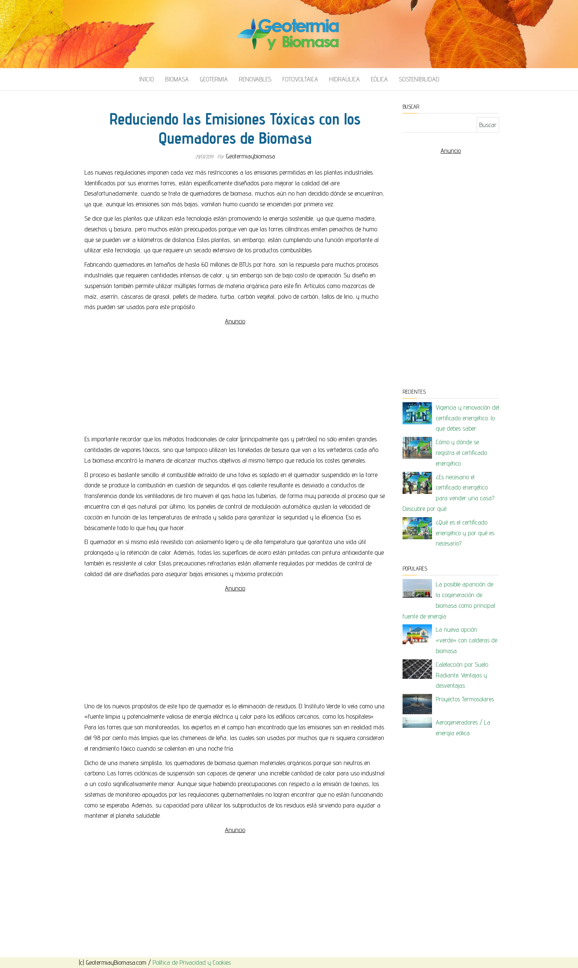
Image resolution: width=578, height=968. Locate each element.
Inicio (146, 79)
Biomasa (177, 79)
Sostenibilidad (419, 79)
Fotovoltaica (300, 79)
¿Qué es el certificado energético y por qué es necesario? (465, 532)
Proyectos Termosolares (465, 699)
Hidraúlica (344, 79)
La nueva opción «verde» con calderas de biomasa (466, 640)
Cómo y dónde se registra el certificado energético (461, 452)
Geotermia (214, 79)
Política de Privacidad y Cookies (192, 962)
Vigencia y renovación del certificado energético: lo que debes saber (467, 417)
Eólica (379, 79)
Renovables (255, 79)
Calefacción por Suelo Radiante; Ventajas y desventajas (462, 675)
